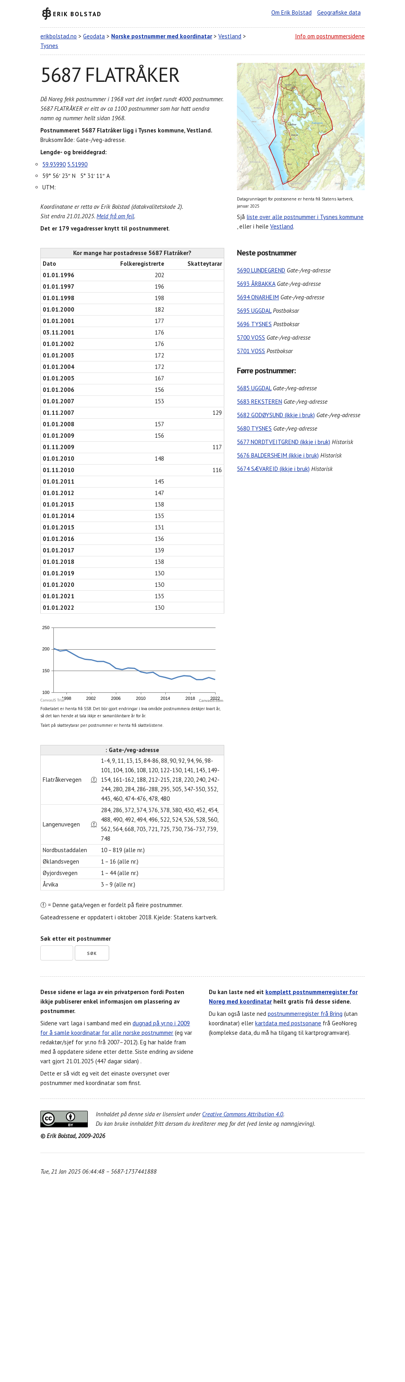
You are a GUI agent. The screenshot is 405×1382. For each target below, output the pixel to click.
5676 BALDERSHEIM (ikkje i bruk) (278, 455)
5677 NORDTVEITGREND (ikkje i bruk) (283, 442)
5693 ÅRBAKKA (256, 283)
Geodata (94, 36)
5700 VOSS (251, 337)
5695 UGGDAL (254, 310)
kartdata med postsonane (288, 1023)
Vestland (229, 36)
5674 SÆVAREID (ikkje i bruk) (273, 469)
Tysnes (49, 45)
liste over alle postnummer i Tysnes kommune (304, 217)
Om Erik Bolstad (291, 12)
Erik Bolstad (77, 13)
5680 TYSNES (254, 428)
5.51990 (77, 164)
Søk (92, 953)
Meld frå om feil (115, 216)
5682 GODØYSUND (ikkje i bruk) (276, 415)
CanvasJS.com (211, 700)
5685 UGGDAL (254, 388)
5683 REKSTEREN (259, 401)
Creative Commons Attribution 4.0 (242, 1114)
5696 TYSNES (254, 324)
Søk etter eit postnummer (75, 938)
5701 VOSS (251, 351)
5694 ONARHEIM (258, 297)
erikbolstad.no (58, 36)
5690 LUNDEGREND (261, 270)
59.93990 (54, 164)
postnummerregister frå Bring (305, 1013)
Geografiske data (339, 12)
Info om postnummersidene (330, 36)
